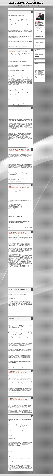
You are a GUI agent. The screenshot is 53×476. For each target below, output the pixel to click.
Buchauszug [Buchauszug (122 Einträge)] (43, 65)
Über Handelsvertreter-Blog (17, 5)
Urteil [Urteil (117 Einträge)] (37, 76)
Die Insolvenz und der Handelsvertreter (14, 416)
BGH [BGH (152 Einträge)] (40, 65)
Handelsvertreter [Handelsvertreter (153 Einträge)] (37, 70)
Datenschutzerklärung (36, 5)
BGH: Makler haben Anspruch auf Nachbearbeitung (16, 232)
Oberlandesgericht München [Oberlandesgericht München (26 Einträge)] (42, 72)
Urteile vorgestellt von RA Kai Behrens (18, 13)
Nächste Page (31, 472)
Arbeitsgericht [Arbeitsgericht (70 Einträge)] (39, 64)
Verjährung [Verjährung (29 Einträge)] (39, 76)
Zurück (8, 472)
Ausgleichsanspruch (13, 150)
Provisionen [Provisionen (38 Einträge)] (40, 73)
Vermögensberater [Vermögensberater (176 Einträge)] (37, 77)
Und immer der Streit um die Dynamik (14, 318)
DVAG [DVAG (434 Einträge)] (36, 68)
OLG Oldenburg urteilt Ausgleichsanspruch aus (39, 42)
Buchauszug (12, 13)
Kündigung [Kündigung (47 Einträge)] (41, 70)
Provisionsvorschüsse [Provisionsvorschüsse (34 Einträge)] (37, 74)
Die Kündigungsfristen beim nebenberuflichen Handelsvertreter (18, 398)
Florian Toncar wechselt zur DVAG (38, 46)
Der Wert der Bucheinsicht (12, 12)
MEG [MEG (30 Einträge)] (41, 71)
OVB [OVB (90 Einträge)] (35, 73)
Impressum (32, 5)
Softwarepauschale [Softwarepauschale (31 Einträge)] (42, 74)
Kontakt (28, 5)
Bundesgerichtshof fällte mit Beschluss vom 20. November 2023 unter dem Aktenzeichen (18, 36)
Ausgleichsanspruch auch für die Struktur (14, 107)
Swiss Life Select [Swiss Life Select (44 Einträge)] (38, 75)
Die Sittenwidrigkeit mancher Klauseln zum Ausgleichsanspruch (18, 149)
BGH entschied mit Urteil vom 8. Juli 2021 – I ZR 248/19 (14, 235)
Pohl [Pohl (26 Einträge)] (36, 73)
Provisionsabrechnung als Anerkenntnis (14, 371)
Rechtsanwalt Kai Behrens (24, 5)
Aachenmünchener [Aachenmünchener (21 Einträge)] (36, 64)
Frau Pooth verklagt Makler (37, 45)
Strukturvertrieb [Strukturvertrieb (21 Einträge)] (36, 75)
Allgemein (10, 13)
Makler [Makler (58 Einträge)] (37, 71)
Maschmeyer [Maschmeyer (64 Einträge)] (39, 71)
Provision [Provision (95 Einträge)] (38, 73)
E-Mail (35, 50)
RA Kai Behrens (25, 13)
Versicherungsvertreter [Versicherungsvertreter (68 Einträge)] (41, 79)
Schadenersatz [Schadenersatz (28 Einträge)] (40, 74)
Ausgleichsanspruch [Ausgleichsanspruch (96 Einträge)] (37, 65)
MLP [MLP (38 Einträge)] (42, 71)
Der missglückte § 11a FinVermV (38, 41)
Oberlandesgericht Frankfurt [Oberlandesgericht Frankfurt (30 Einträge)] (37, 72)
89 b (24, 164)
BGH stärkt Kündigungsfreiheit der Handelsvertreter (16, 50)
